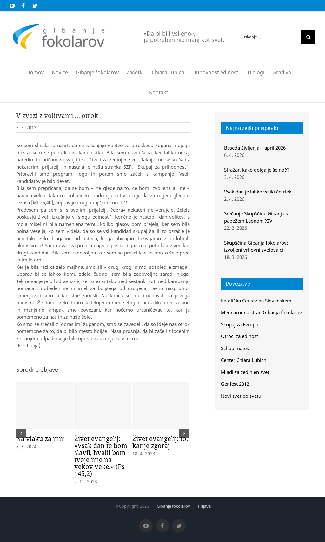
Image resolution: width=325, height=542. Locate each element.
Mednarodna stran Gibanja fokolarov (261, 312)
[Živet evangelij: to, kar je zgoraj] (160, 405)
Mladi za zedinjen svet (245, 372)
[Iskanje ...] (270, 37)
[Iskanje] (308, 37)
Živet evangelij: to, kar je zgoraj (160, 442)
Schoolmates (235, 348)
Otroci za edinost (239, 336)
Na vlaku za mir (40, 438)
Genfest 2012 (235, 384)
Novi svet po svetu (241, 396)
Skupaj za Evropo (239, 324)
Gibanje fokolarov (173, 506)
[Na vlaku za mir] (44, 405)
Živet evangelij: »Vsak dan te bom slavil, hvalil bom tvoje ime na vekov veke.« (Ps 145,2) (100, 456)
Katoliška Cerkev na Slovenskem (256, 300)
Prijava (204, 506)
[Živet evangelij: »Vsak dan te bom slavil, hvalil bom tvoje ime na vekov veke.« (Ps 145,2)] (102, 405)
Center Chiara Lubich (243, 360)
